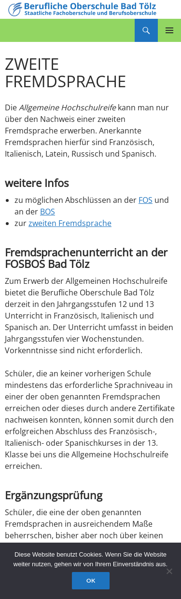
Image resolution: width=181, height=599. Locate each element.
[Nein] (169, 571)
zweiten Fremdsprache (69, 223)
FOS (146, 200)
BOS (47, 211)
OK (90, 580)
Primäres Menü (169, 30)
